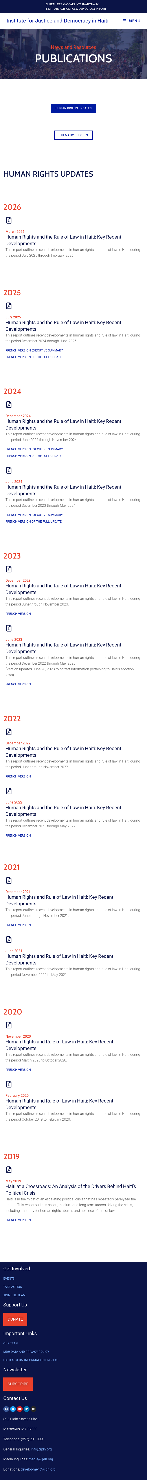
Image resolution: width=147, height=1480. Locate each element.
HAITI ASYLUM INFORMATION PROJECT (31, 1360)
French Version (18, 613)
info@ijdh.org (41, 1449)
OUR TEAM (10, 1343)
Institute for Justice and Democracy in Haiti (57, 21)
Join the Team (14, 1295)
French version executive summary (34, 350)
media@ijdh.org (41, 1459)
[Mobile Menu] (131, 21)
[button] (73, 108)
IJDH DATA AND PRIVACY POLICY (26, 1351)
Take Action (12, 1287)
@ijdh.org (38, 1469)
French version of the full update (34, 357)
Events (9, 1278)
